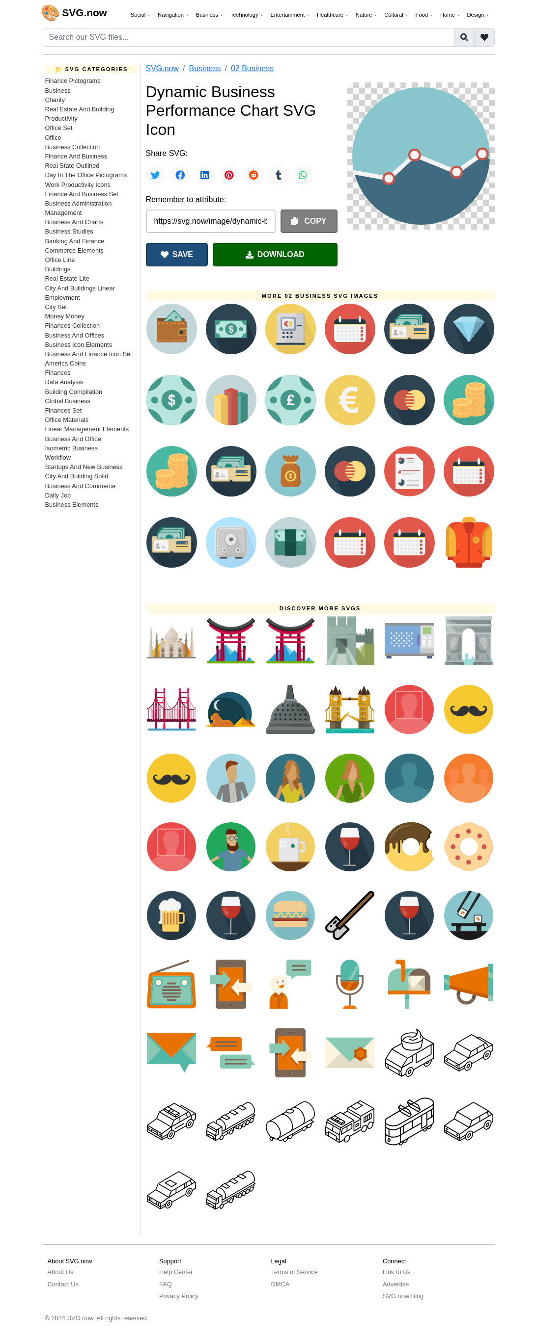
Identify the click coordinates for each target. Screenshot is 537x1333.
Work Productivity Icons (78, 184)
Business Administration (78, 203)
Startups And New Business (84, 466)
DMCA (280, 1284)
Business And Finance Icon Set (88, 354)
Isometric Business (71, 448)
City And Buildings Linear (80, 288)
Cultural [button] (394, 15)
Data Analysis (64, 382)
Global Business (67, 401)
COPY (309, 221)
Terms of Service (294, 1272)
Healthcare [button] (331, 15)
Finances (58, 372)
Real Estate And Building (79, 109)
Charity (55, 100)
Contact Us (63, 1284)
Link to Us (397, 1272)
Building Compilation (74, 391)
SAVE (177, 254)
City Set (56, 307)
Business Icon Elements (79, 344)
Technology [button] (245, 15)
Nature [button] (365, 15)
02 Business (252, 68)
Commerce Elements (74, 250)
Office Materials (67, 419)
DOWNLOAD (275, 254)
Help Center (176, 1272)
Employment (62, 297)
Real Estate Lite (67, 278)
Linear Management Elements (87, 429)
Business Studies (69, 231)
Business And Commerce (80, 486)
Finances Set (63, 410)
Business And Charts (74, 222)
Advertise (396, 1284)
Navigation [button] (171, 15)
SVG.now (162, 68)
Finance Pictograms (73, 80)
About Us (61, 1272)
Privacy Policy (178, 1296)
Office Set (59, 127)
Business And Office (73, 439)
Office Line (60, 259)
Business (58, 90)
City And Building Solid (77, 476)
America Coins (65, 363)
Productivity (61, 118)
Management (63, 212)
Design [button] (476, 15)
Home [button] (448, 15)
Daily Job (58, 495)
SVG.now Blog (403, 1296)
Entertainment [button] (288, 15)
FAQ (165, 1284)
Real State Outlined (72, 165)
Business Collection (72, 147)
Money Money (65, 316)
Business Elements (72, 504)
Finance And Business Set (81, 194)
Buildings (58, 269)
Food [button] (423, 15)
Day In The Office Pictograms (86, 175)
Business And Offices (75, 335)
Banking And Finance (75, 241)
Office (53, 137)
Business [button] (208, 15)
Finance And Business (76, 156)
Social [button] (139, 15)
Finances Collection (72, 325)
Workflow (58, 457)
